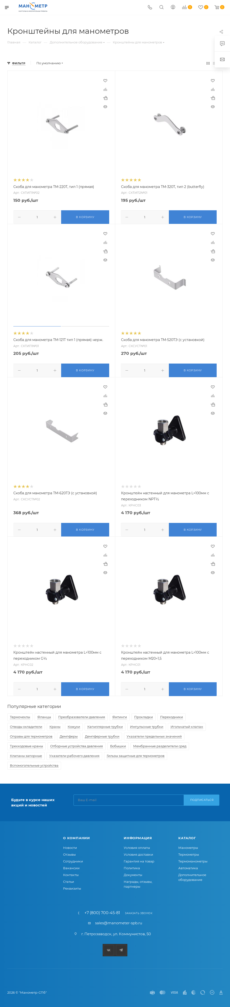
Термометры (188, 852)
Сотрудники (73, 859)
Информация (138, 836)
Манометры (188, 846)
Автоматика (188, 866)
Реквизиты (72, 886)
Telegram (121, 948)
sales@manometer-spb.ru (118, 921)
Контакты (71, 873)
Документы (133, 873)
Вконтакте (109, 948)
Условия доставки (138, 852)
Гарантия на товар (139, 859)
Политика (132, 866)
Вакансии (71, 866)
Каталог (187, 836)
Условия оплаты (137, 846)
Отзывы (69, 852)
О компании (76, 836)
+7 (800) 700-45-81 (102, 911)
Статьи (68, 880)
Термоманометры (192, 859)
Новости (70, 846)
